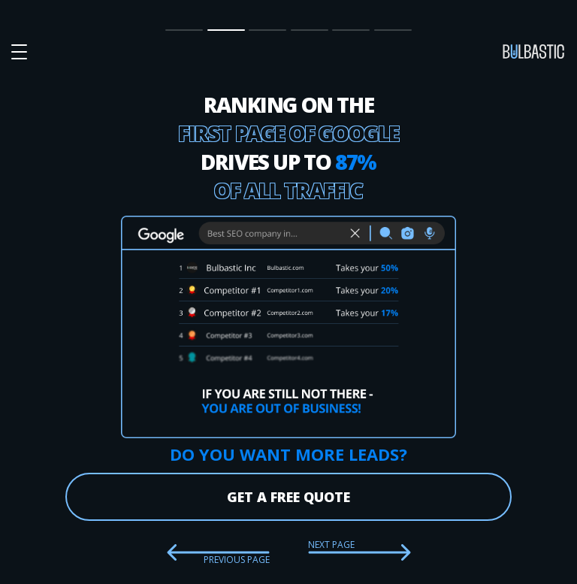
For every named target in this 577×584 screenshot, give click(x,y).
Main (177, 29)
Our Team (346, 30)
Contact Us (393, 30)
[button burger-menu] (19, 52)
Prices (263, 29)
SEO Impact (224, 30)
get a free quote (288, 497)
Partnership (309, 29)
